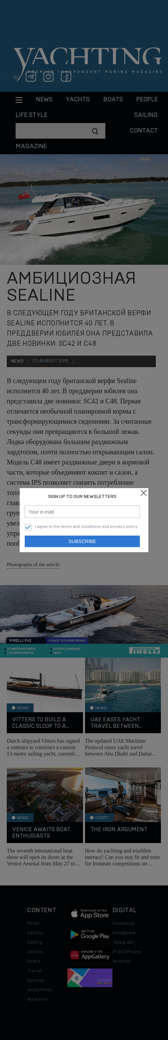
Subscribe (82, 541)
